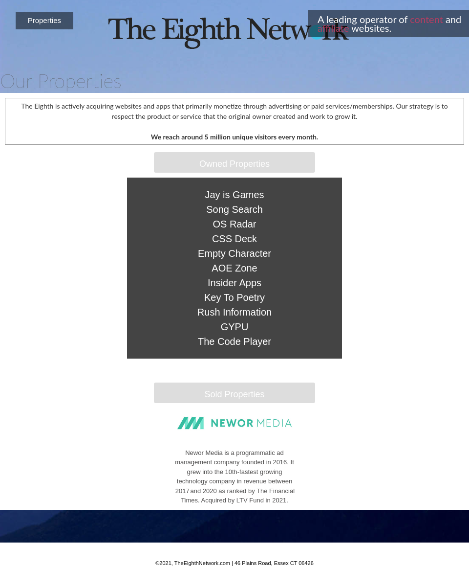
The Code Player (234, 341)
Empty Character (234, 253)
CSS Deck (234, 238)
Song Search (234, 209)
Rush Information (234, 312)
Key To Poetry (234, 297)
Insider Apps (234, 282)
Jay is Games (234, 194)
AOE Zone (234, 268)
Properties (44, 20)
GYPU (235, 326)
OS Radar (234, 224)
